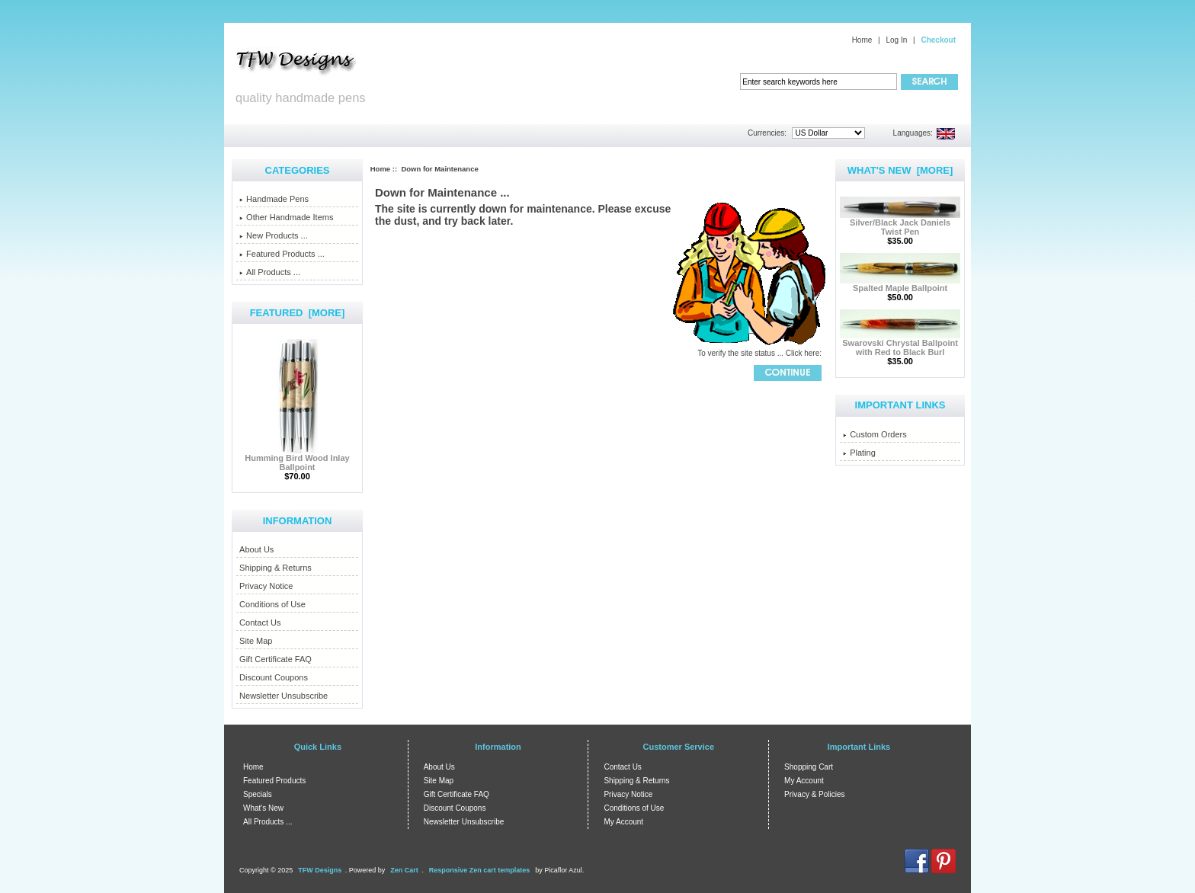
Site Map (255, 640)
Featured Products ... (282, 253)
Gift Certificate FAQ (275, 659)
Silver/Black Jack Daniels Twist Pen (900, 223)
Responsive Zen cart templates (479, 870)
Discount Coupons (273, 677)
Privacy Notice (266, 586)
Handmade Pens (274, 198)
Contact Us (259, 622)
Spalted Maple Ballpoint (900, 284)
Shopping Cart (808, 767)
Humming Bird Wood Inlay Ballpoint (297, 459)
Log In (896, 40)
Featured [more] (297, 312)
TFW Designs (319, 870)
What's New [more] (900, 170)
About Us (256, 549)
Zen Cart (404, 870)
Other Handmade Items (286, 217)
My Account (623, 822)
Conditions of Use (272, 604)
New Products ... (273, 235)
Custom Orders (875, 434)
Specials (257, 794)
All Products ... (269, 272)
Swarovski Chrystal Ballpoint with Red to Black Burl (900, 344)
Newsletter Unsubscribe (283, 695)
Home (862, 40)
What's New (263, 808)
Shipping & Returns (275, 567)
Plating (859, 452)
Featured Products (274, 780)
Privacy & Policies (814, 794)
